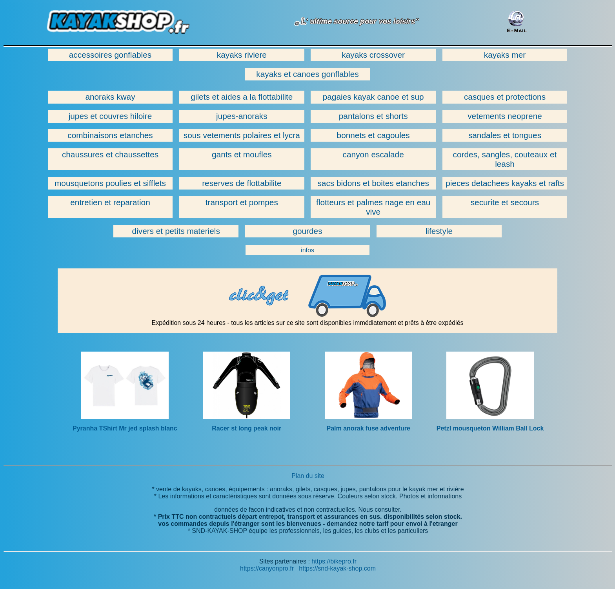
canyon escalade (373, 154)
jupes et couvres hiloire (110, 115)
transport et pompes (242, 202)
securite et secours (505, 202)
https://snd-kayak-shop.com (337, 568)
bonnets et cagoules (373, 135)
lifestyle (439, 230)
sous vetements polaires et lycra (242, 135)
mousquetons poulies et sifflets (110, 183)
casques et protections (505, 96)
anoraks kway (110, 96)
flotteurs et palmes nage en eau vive (373, 207)
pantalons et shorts (373, 115)
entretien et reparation (110, 202)
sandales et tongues (504, 135)
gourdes (307, 230)
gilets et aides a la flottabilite (242, 96)
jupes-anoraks (241, 115)
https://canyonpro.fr (267, 568)
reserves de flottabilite (241, 183)
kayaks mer (505, 54)
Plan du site (307, 475)
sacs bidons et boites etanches (373, 183)
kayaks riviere (242, 54)
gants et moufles (242, 154)
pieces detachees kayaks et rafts (505, 183)
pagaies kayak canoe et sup (373, 96)
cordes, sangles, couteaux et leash (505, 159)
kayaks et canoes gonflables (307, 73)
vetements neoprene (505, 115)
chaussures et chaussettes (110, 154)
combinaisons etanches (110, 135)
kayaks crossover (373, 54)
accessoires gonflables (110, 54)
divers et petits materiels (176, 230)
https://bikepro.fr (334, 561)
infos (307, 250)
